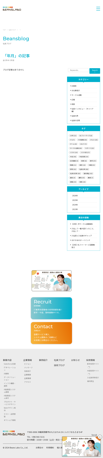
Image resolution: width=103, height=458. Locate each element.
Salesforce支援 (10, 364)
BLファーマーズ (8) (86, 136)
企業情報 (27, 360)
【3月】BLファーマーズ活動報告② (83, 246)
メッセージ (28, 367)
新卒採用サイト (93, 364)
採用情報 (90, 360)
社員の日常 (76, 120)
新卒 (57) (93, 161)
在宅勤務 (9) (74, 161)
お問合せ (39, 447)
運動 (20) (73, 182)
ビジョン (27, 364)
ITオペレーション (10, 368)
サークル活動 (77, 95)
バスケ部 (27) (85, 152)
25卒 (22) (73, 136)
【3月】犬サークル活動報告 (82, 224)
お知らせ (75, 360)
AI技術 (74, 86)
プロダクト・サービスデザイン (10, 403)
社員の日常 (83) (75, 173)
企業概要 (27, 374)
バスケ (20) (74, 152)
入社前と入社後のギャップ (82, 235)
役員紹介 (27, 371)
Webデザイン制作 (10, 409)
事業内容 (7, 360)
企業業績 (27, 378)
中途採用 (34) (84, 157)
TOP (4, 30)
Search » (95, 71)
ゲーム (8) (73, 144)
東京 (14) (83, 165)
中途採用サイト (93, 370)
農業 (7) (90, 178)
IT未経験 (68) (82, 140)
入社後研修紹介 (93, 377)
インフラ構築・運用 (10, 384)
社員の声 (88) (84, 169)
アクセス (27, 382)
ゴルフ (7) (83, 144)
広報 (73, 99)
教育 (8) (84, 161)
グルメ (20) (94, 140)
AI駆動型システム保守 (10, 396)
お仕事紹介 (76, 90)
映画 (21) (73, 165)
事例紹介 (43, 360)
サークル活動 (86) (76, 148)
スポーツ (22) (89, 148)
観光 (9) (72, 178)
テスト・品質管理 (10, 415)
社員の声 (75, 116)
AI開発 (6, 373)
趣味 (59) (82, 178)
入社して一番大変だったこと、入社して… (83, 229)
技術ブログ (59, 365)
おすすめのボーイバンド (81, 240)
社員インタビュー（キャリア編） (82, 110)
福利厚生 (90, 381)
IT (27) (72, 140)
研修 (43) (73, 169)
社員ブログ (12, 30)
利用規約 (50, 447)
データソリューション (10, 378)
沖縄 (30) (92, 165)
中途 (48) (73, 157)
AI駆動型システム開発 (10, 390)
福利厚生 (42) (88, 173)
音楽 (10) (83, 182)
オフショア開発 (10, 420)
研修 (73, 104)
